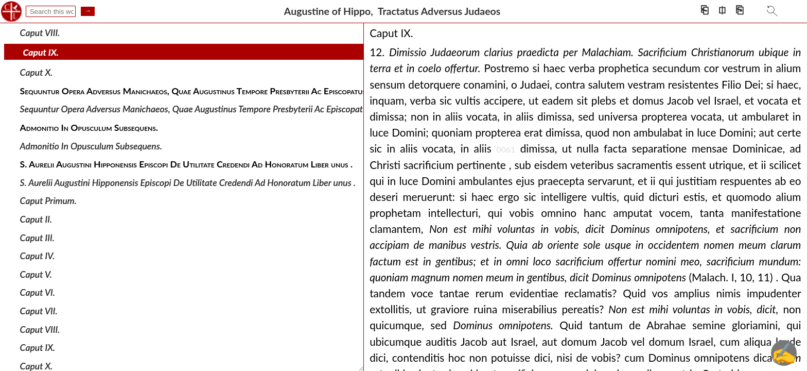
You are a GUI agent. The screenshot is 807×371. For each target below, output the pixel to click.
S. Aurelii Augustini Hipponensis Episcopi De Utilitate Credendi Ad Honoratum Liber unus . (188, 182)
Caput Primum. (48, 200)
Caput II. (36, 219)
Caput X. (36, 72)
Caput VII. (39, 311)
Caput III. (37, 237)
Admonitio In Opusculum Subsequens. (91, 145)
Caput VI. (37, 292)
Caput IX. (41, 52)
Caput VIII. (40, 32)
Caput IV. (37, 255)
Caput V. (36, 274)
